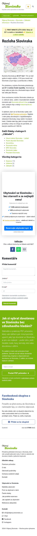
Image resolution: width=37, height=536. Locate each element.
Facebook (6, 519)
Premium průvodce (27, 15)
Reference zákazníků (9, 503)
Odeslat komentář (9, 303)
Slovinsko (19, 20)
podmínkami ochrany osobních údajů (15, 298)
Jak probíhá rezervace (9, 496)
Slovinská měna (11, 145)
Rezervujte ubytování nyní (18, 228)
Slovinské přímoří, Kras (20, 102)
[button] (33, 6)
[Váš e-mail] (18, 366)
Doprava (9, 161)
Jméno (4, 278)
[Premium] (28, 6)
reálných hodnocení (19, 207)
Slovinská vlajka (11, 150)
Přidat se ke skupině (18, 422)
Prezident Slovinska (13, 153)
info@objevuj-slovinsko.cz (12, 513)
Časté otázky (6, 493)
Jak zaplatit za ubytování (10, 500)
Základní (9, 166)
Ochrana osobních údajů (10, 474)
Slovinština (10, 143)
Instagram (6, 522)
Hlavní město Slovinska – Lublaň (17, 138)
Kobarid (23, 105)
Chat (5, 516)
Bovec (30, 105)
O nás (4, 467)
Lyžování (16, 15)
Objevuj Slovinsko (8, 20)
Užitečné (9, 163)
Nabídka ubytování (8, 487)
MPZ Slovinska (11, 148)
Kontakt (4, 477)
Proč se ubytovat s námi (10, 490)
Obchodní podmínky (9, 471)
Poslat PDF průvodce (18, 373)
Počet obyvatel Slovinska (14, 141)
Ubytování (6, 16)
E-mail (4, 287)
